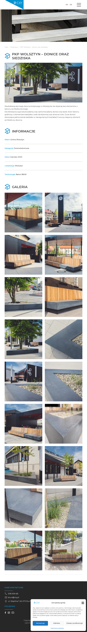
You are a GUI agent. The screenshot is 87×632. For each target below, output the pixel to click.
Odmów (56, 623)
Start (6, 47)
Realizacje (14, 47)
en (67, 5)
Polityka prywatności (57, 628)
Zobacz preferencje (74, 623)
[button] (83, 603)
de (71, 5)
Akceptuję (40, 623)
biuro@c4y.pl (12, 597)
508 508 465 (11, 593)
